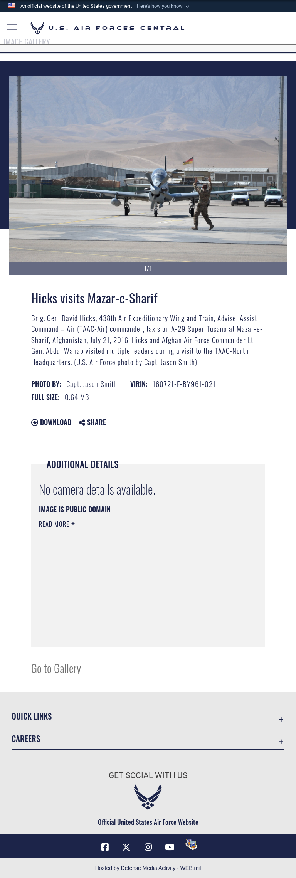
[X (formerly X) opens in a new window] (126, 847)
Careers (26, 738)
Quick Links (32, 716)
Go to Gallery (56, 667)
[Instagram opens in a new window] (148, 847)
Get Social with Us (148, 775)
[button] (164, 6)
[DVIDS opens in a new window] (191, 844)
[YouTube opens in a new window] (169, 847)
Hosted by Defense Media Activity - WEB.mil (148, 868)
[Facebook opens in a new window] (105, 847)
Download (51, 422)
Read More (55, 524)
